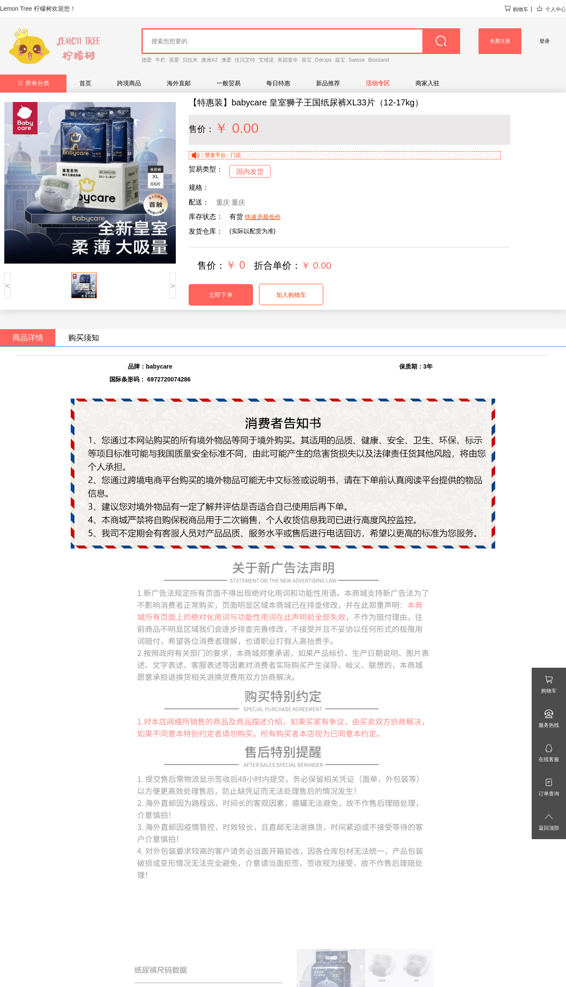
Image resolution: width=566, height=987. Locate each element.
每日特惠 (278, 83)
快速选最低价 (263, 216)
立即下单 (221, 294)
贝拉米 (190, 60)
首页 (85, 83)
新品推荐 (328, 83)
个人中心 (551, 9)
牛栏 (160, 60)
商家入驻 (427, 83)
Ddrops (323, 60)
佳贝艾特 (245, 60)
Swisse (357, 60)
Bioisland (378, 60)
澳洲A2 (209, 60)
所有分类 (33, 83)
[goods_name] (301, 41)
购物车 (516, 9)
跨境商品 (129, 83)
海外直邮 (179, 83)
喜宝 (306, 60)
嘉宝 (340, 60)
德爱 (147, 60)
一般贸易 (229, 83)
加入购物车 (291, 294)
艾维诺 (266, 60)
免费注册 (500, 41)
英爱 (174, 60)
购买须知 (83, 337)
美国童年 (287, 60)
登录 (544, 41)
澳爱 (226, 60)
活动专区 (378, 83)
